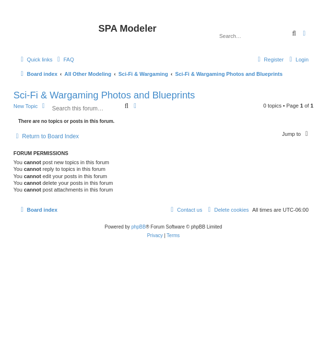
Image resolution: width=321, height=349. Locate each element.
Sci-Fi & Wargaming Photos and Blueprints (104, 95)
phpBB (138, 226)
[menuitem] (64, 59)
